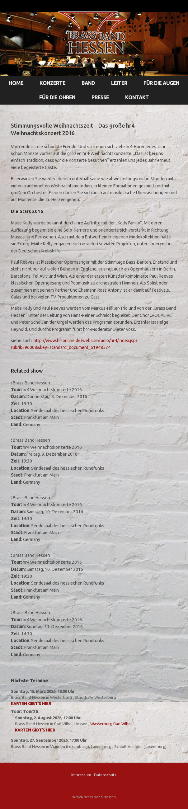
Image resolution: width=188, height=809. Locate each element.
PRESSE (100, 97)
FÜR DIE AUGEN (161, 83)
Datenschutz (105, 775)
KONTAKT (137, 97)
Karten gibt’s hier (31, 703)
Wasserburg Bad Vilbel (111, 724)
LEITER (119, 83)
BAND (88, 83)
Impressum (81, 775)
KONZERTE (52, 83)
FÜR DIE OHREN (57, 97)
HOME (16, 83)
